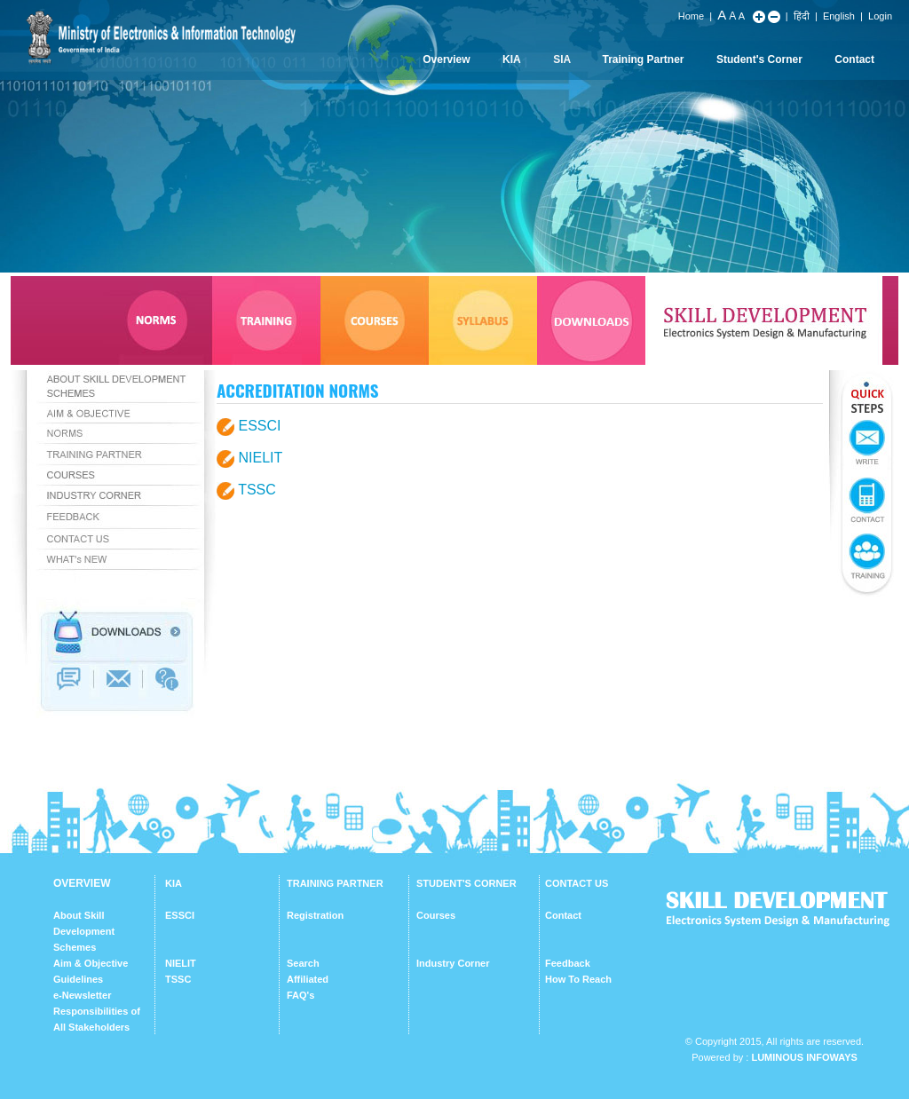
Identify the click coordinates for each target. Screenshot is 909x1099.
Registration (315, 915)
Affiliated (307, 979)
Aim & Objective (90, 963)
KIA (511, 59)
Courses (435, 915)
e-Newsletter (82, 995)
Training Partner (643, 59)
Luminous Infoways (804, 1057)
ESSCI (259, 425)
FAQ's (300, 995)
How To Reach (578, 979)
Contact (854, 59)
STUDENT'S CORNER (466, 883)
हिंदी (802, 16)
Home (691, 16)
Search (303, 963)
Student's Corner (759, 59)
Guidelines (78, 979)
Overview (446, 59)
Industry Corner (453, 963)
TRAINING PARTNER (335, 883)
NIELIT (260, 457)
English (839, 16)
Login (880, 16)
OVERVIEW (81, 883)
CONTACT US (576, 883)
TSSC (257, 489)
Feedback (567, 963)
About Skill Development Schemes (84, 931)
